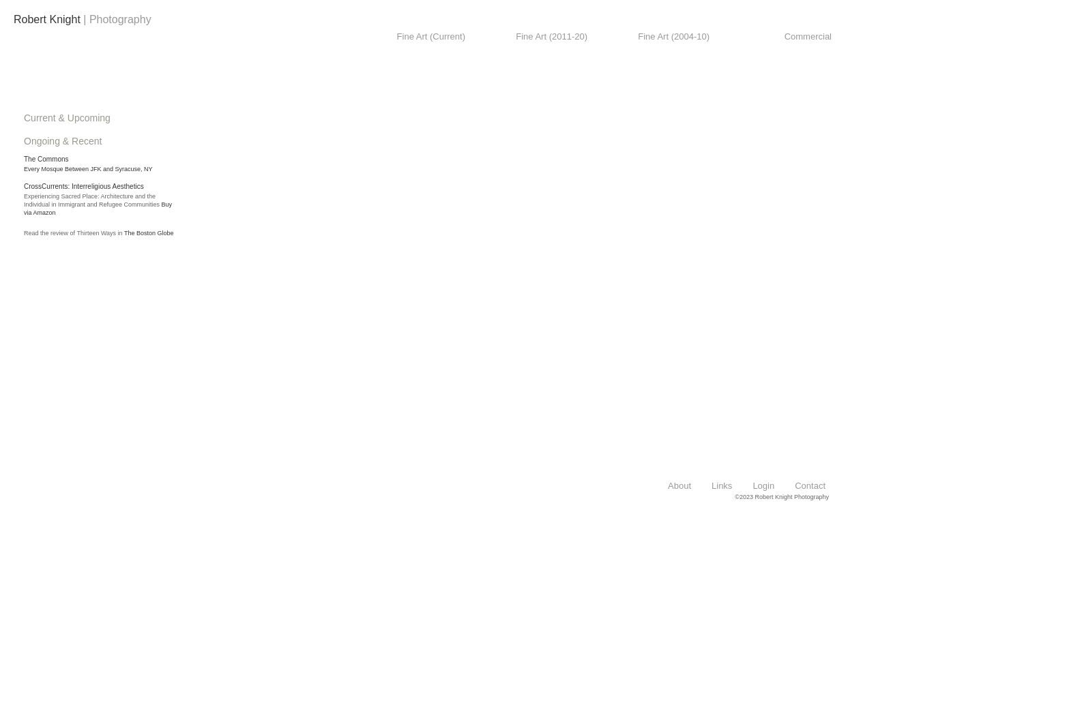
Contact (810, 486)
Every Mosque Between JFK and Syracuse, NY (88, 169)
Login (763, 486)
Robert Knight (47, 19)
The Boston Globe (149, 233)
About (679, 486)
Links (722, 486)
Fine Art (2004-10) (674, 36)
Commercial (808, 36)
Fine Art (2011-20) (551, 36)
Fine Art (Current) (431, 36)
